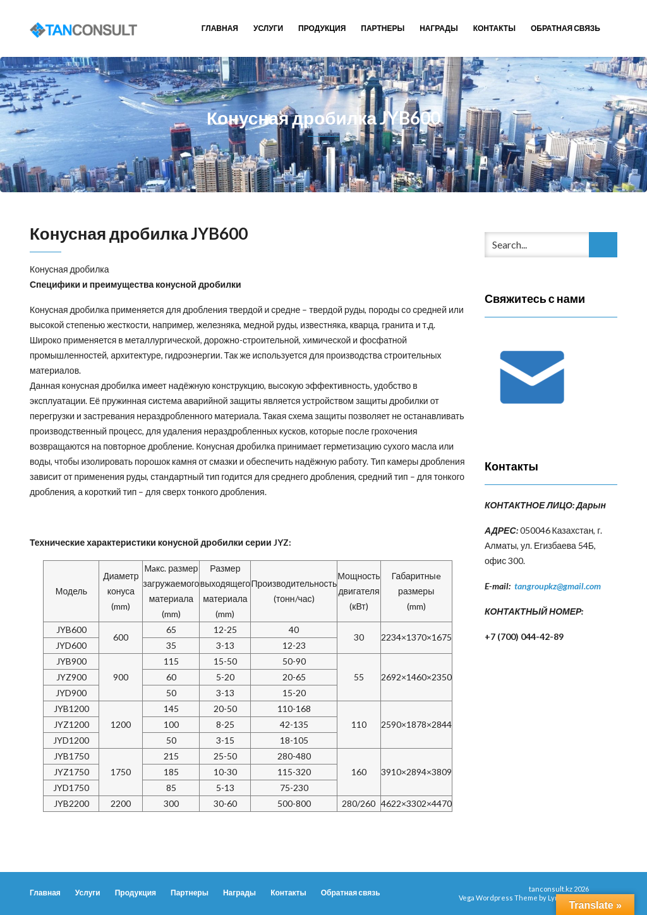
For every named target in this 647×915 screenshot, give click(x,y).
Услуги (268, 28)
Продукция (322, 28)
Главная (220, 28)
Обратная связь (565, 28)
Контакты (494, 28)
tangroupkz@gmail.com (557, 585)
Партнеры (382, 28)
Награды (439, 28)
